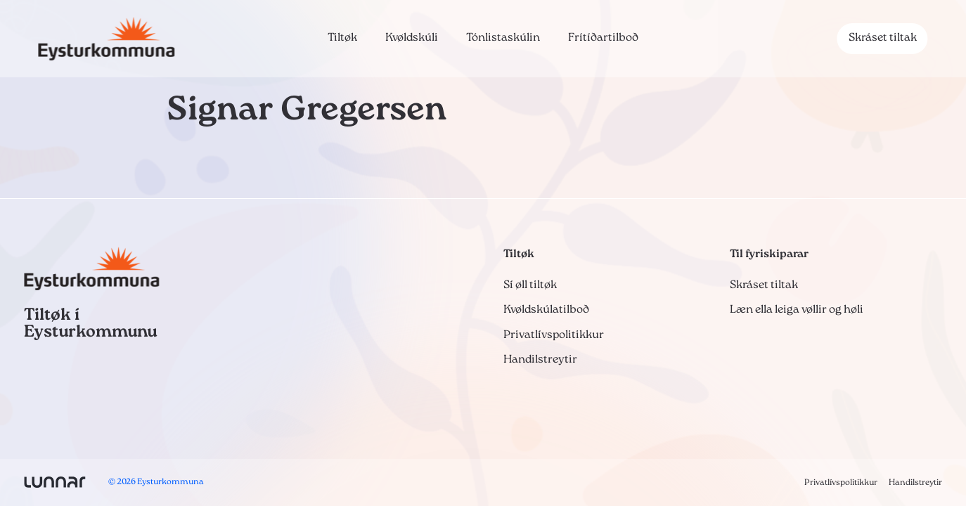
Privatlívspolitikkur (553, 335)
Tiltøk (342, 38)
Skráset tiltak (883, 38)
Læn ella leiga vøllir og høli (796, 310)
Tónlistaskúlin (503, 38)
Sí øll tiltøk (530, 285)
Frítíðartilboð (603, 38)
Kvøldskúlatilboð (546, 310)
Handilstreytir (540, 359)
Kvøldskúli (411, 38)
